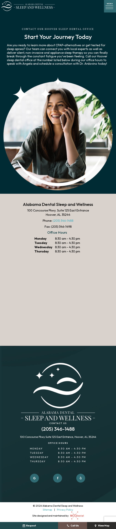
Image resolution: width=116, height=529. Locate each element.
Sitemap (47, 509)
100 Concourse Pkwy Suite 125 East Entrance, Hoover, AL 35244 (58, 437)
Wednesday (43, 247)
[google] (34, 478)
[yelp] (80, 478)
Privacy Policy (65, 509)
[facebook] (57, 478)
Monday (40, 239)
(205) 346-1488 (63, 221)
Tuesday (40, 243)
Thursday (41, 251)
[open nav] (110, 6)
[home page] (28, 6)
